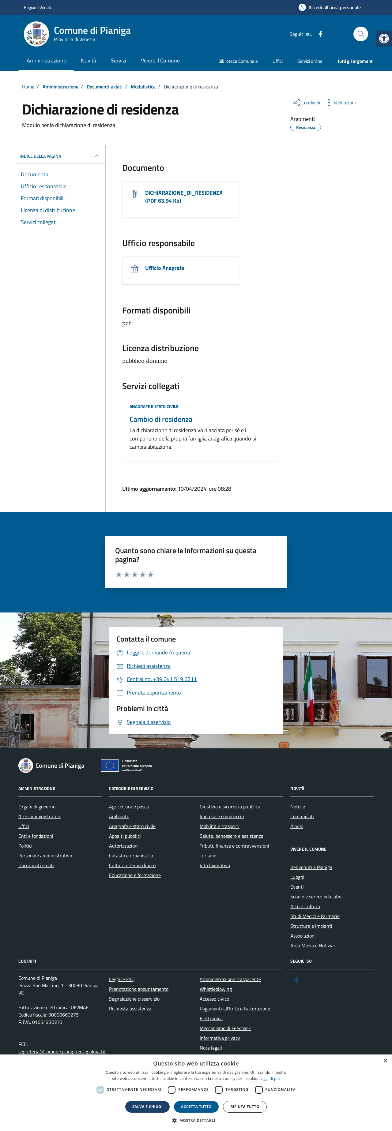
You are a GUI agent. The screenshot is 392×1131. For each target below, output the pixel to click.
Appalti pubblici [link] (125, 836)
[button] (196, 1120)
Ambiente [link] (119, 816)
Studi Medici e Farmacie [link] (315, 916)
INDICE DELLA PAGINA (60, 156)
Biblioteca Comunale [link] (238, 61)
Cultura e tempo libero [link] (132, 865)
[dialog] (196, 1092)
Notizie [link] (297, 806)
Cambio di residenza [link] (161, 419)
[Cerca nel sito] (360, 34)
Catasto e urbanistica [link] (131, 855)
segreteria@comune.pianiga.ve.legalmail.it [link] (62, 1051)
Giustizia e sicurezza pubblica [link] (230, 806)
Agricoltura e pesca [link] (129, 806)
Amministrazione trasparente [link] (230, 979)
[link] (384, 39)
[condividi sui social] (306, 102)
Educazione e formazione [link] (135, 875)
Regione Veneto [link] (38, 7)
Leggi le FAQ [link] (122, 979)
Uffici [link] (278, 61)
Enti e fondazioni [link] (35, 836)
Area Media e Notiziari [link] (313, 945)
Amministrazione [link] (46, 60)
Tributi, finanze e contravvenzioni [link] (234, 845)
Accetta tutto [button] (196, 1106)
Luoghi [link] (297, 877)
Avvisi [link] (296, 826)
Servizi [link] (118, 60)
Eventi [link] (297, 886)
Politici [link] (25, 845)
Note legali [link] (211, 1047)
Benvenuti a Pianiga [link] (311, 867)
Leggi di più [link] (269, 1078)
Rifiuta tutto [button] (244, 1106)
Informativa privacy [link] (220, 1038)
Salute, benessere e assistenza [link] (231, 836)
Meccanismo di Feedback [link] (225, 1028)
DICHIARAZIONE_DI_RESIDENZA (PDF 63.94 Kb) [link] (184, 197)
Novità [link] (88, 60)
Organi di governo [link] (36, 806)
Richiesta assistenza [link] (130, 1008)
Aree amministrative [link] (39, 816)
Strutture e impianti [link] (311, 926)
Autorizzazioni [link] (124, 845)
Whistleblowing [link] (216, 989)
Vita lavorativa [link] (215, 865)
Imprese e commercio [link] (222, 816)
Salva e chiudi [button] (147, 1106)
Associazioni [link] (303, 935)
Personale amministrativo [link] (45, 855)
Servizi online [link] (309, 61)
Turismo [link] (208, 855)
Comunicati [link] (302, 816)
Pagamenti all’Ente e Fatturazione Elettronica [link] (235, 1013)
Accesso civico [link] (214, 998)
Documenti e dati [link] (36, 865)
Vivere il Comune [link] (160, 60)
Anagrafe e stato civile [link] (154, 406)
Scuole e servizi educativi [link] (316, 896)
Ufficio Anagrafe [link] (164, 268)
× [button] (385, 1061)
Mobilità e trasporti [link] (219, 826)
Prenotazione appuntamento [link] (138, 989)
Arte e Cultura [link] (305, 906)
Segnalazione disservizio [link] (134, 998)
